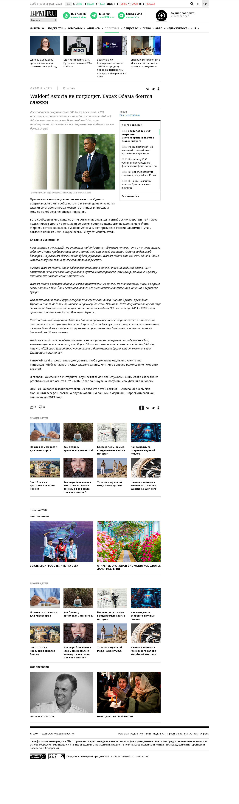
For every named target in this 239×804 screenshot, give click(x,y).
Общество (130, 28)
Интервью (37, 28)
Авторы (194, 733)
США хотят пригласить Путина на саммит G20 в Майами (77, 63)
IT (194, 28)
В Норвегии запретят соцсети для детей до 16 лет (139, 173)
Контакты (145, 733)
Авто (158, 28)
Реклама (123, 733)
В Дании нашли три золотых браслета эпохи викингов (136, 184)
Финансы (93, 28)
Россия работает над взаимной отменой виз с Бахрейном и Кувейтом (137, 150)
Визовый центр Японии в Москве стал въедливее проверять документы (145, 63)
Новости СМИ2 (38, 510)
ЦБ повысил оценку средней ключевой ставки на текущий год (43, 63)
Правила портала (177, 733)
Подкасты (55, 28)
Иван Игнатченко (130, 115)
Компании (75, 28)
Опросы (204, 733)
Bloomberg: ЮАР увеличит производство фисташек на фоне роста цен (139, 163)
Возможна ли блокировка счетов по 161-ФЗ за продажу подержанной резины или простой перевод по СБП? (111, 68)
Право (146, 28)
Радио (134, 733)
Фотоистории (39, 516)
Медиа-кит (159, 733)
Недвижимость (178, 28)
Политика (112, 28)
